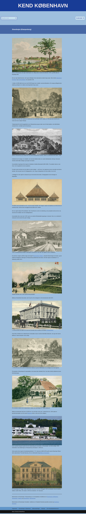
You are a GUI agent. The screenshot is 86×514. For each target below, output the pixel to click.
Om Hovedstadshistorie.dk (53, 509)
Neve (13, 512)
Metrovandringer (36, 509)
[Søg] (7, 18)
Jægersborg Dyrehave (17, 79)
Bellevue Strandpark (44, 453)
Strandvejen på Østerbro (52, 497)
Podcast (43, 509)
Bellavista (30, 413)
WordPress (22, 512)
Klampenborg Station (38, 256)
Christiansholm (50, 330)
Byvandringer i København (25, 509)
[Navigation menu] (80, 18)
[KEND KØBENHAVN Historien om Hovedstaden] (43, 5)
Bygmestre (14, 509)
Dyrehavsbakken (27, 79)
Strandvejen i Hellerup (17, 499)
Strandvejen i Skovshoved (29, 499)
